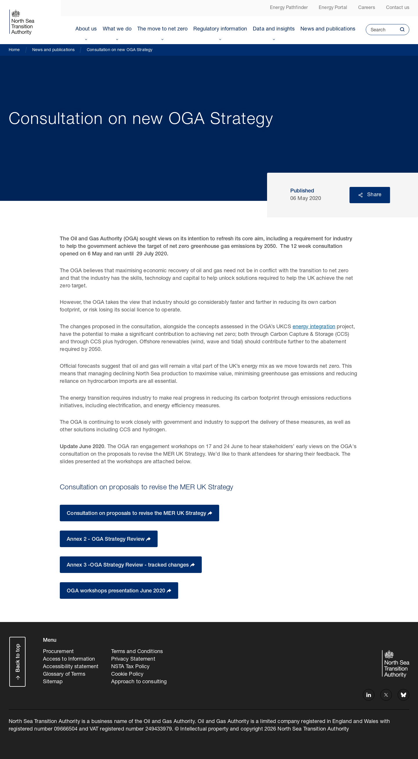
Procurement (58, 652)
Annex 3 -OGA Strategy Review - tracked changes (128, 565)
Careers (366, 8)
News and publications (327, 29)
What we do (117, 29)
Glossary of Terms (64, 674)
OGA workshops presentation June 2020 (117, 591)
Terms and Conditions (137, 652)
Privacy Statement (133, 659)
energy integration (314, 327)
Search (375, 31)
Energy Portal (333, 8)
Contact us (397, 8)
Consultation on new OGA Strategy (119, 50)
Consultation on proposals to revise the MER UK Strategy (137, 513)
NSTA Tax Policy (130, 667)
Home (14, 50)
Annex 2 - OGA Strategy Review (106, 539)
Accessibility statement (71, 667)
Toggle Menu (86, 38)
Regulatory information (220, 29)
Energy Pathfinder (289, 8)
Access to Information (69, 659)
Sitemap (53, 682)
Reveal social (360, 195)
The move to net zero (162, 29)
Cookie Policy (127, 674)
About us (86, 29)
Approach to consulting (139, 682)
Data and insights (274, 29)
